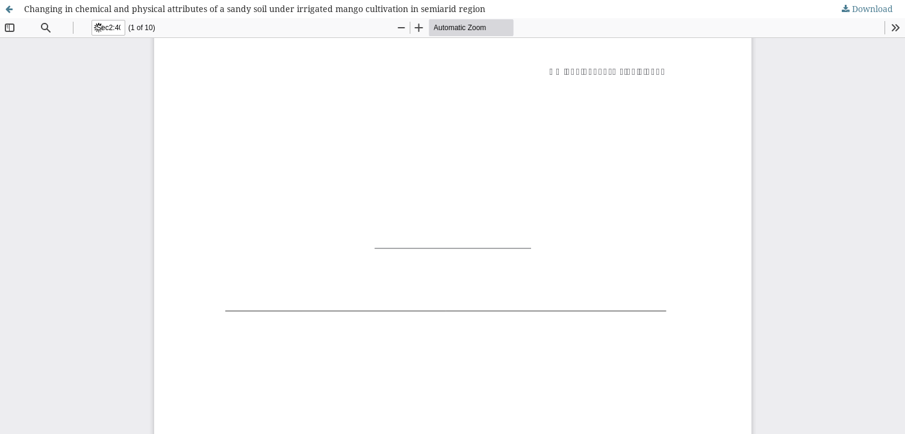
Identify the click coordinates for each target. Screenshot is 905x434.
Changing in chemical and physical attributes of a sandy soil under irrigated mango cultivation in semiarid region (254, 8)
